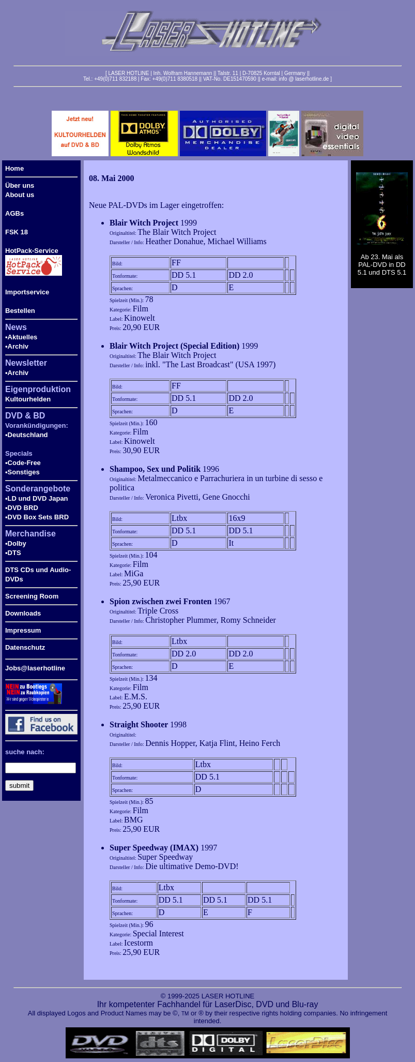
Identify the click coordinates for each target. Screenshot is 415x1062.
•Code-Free (23, 463)
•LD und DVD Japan (36, 498)
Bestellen (20, 311)
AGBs (14, 213)
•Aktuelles (21, 337)
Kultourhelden (28, 399)
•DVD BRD (21, 508)
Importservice (27, 292)
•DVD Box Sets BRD (37, 517)
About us (19, 195)
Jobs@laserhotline (35, 668)
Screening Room (31, 596)
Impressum (23, 630)
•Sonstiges (22, 472)
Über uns (19, 185)
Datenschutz (25, 647)
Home (14, 168)
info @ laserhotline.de (304, 79)
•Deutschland (26, 435)
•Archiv (16, 346)
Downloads (23, 613)
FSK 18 (16, 232)
